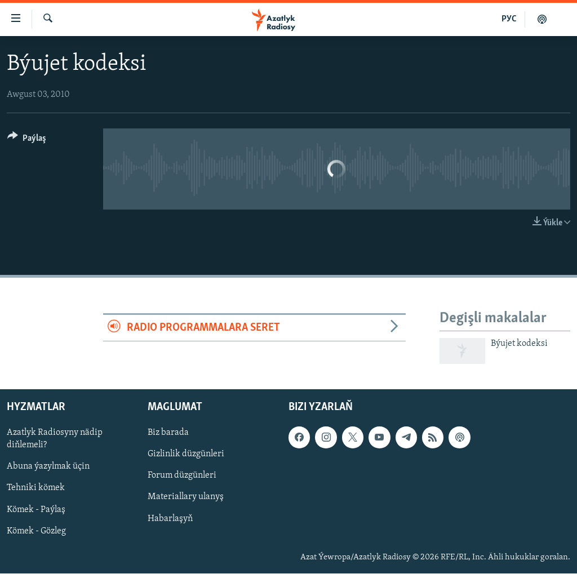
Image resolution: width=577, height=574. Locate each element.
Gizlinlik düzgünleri (186, 454)
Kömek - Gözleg (36, 531)
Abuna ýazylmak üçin (48, 466)
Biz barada (168, 433)
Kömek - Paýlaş (36, 509)
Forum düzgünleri (182, 475)
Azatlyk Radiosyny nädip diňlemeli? (55, 439)
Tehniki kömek (36, 488)
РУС (509, 19)
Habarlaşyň (170, 518)
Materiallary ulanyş (186, 497)
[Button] (26, 140)
